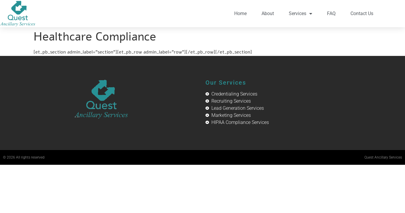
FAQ (331, 13)
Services (300, 13)
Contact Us (361, 13)
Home (240, 13)
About (268, 13)
